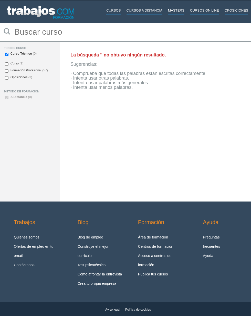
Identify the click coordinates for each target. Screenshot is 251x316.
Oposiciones (236, 10)
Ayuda (208, 256)
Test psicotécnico (92, 265)
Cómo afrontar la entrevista (100, 274)
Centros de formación (155, 246)
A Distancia (21, 97)
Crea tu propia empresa (97, 283)
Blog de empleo (90, 237)
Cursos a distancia (144, 10)
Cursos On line (204, 10)
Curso (15, 63)
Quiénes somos (26, 237)
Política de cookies (138, 309)
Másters (176, 10)
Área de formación (153, 237)
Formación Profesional (26, 70)
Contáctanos (24, 265)
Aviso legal (112, 309)
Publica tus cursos (153, 274)
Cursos (113, 10)
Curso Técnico (21, 53)
